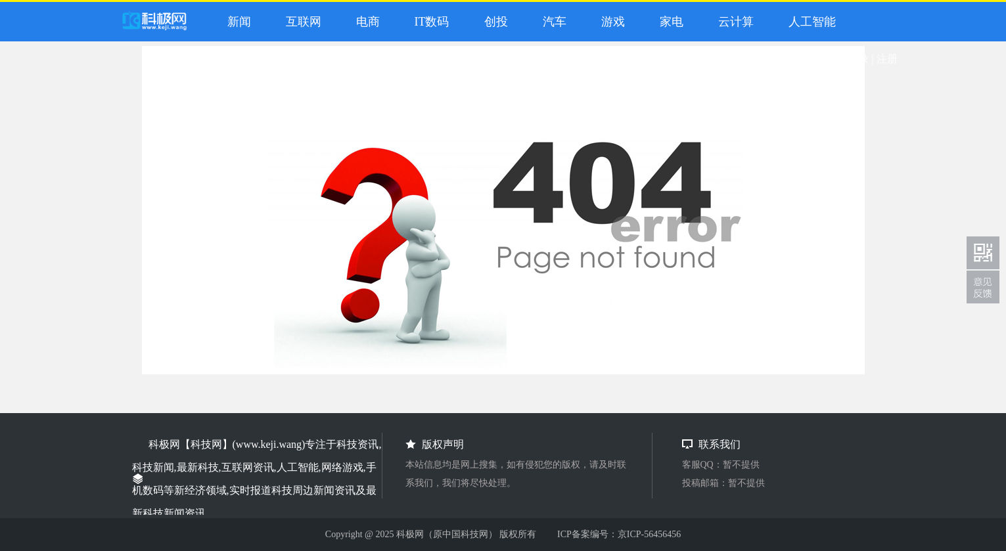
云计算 (733, 21)
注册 (887, 58)
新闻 (236, 21)
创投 (493, 21)
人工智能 (809, 21)
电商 (365, 21)
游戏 (610, 21)
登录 (858, 58)
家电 (668, 21)
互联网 (300, 21)
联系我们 (983, 287)
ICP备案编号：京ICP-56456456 (619, 534)
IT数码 (429, 21)
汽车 (551, 21)
